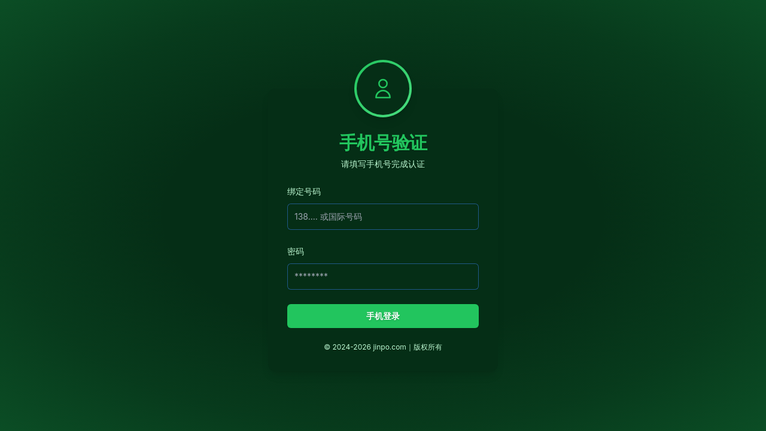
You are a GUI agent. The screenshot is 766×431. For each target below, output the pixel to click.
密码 (295, 251)
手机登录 (383, 316)
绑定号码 (304, 191)
